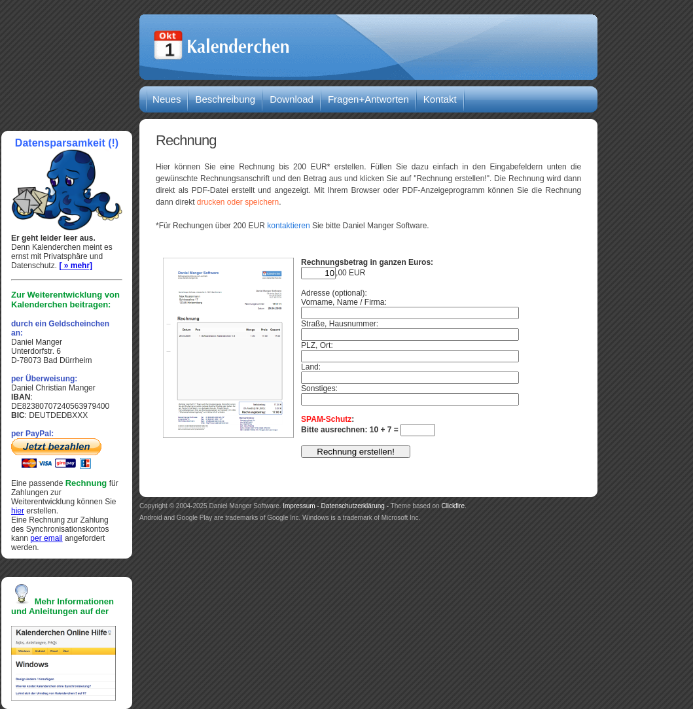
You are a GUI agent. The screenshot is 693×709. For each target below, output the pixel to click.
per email (46, 538)
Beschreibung (225, 99)
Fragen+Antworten (368, 99)
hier (17, 510)
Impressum (299, 506)
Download (291, 99)
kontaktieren (288, 225)
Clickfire (453, 506)
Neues (166, 99)
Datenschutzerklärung (353, 506)
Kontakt (440, 99)
